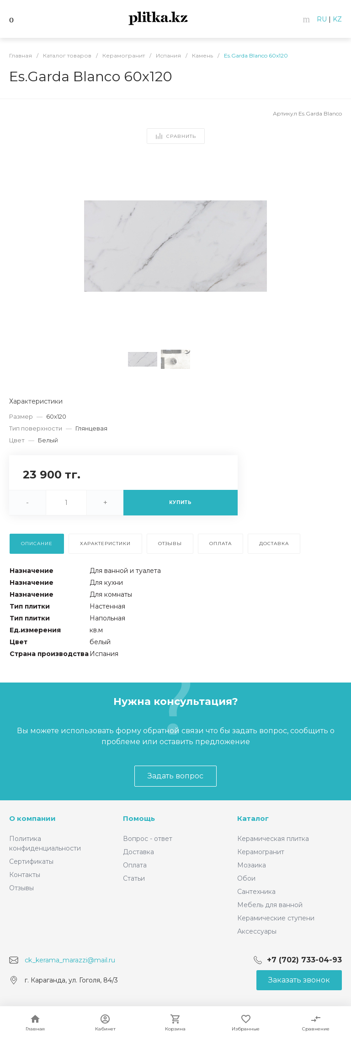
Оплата (135, 865)
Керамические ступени (275, 918)
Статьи (134, 878)
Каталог (253, 818)
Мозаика (251, 865)
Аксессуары (257, 931)
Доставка (138, 852)
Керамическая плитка (273, 839)
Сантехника (256, 892)
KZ (337, 19)
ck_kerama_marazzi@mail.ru (70, 960)
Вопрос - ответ (147, 839)
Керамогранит (260, 852)
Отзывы (21, 888)
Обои (246, 878)
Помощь (139, 818)
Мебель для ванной (270, 905)
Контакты (24, 875)
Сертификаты (31, 861)
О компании (32, 818)
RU (322, 19)
